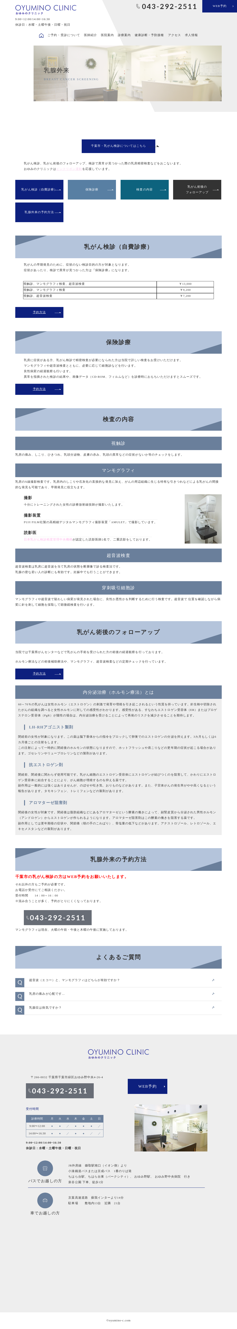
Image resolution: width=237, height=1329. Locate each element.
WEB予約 (220, 6)
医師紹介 (90, 35)
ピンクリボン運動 (69, 169)
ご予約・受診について (63, 35)
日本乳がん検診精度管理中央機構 (48, 539)
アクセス (174, 35)
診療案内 (124, 35)
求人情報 (191, 35)
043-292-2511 (169, 6)
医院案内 (107, 35)
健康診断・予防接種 (149, 35)
